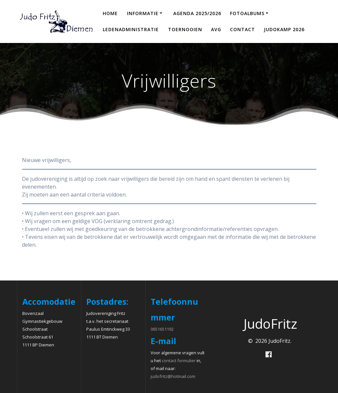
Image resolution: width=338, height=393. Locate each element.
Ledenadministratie (131, 29)
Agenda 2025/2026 (197, 13)
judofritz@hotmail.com (173, 376)
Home (110, 13)
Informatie (142, 13)
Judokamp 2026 (284, 29)
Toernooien (185, 29)
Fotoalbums (247, 13)
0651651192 (162, 329)
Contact (242, 29)
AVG (216, 29)
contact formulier (179, 360)
